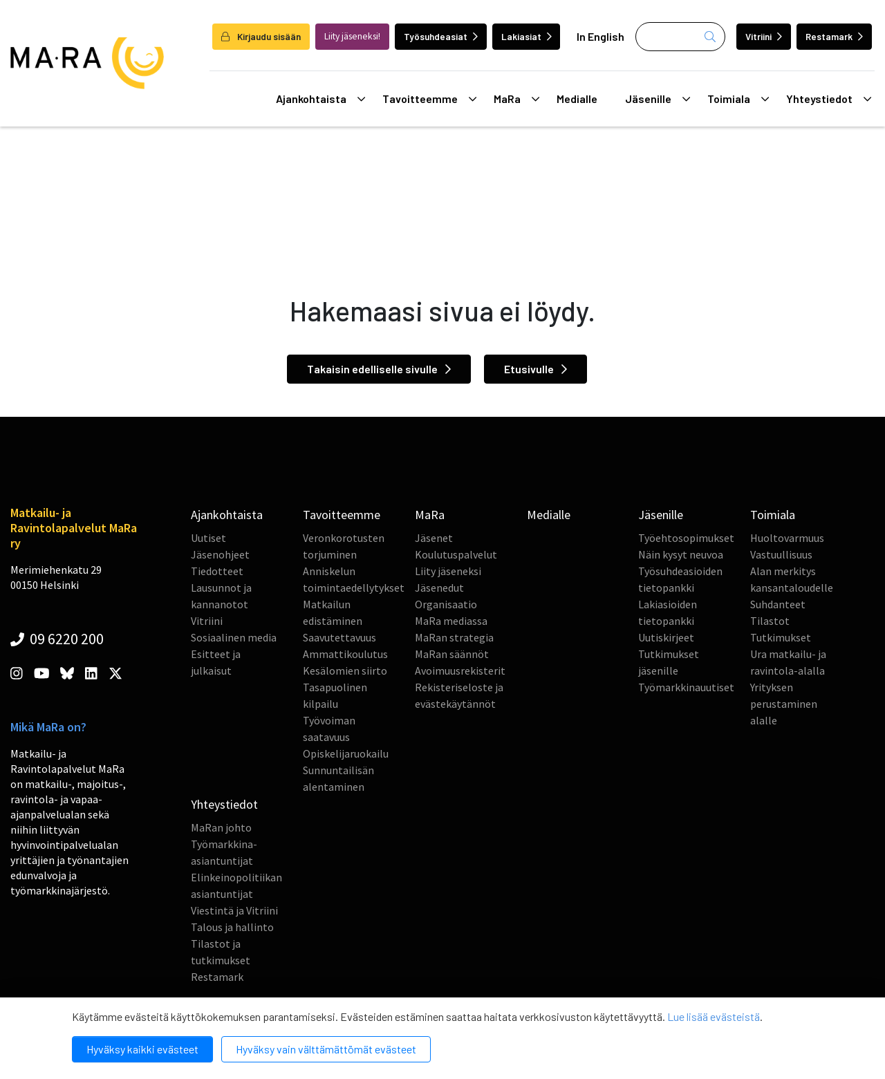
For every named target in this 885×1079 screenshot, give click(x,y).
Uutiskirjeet (666, 637)
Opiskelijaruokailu (346, 753)
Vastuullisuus (781, 554)
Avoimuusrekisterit (460, 670)
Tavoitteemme (429, 98)
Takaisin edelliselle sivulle (379, 368)
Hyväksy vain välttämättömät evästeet (326, 1048)
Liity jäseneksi (448, 571)
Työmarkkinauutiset (686, 687)
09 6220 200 (57, 638)
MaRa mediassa (451, 621)
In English (600, 36)
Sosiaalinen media (234, 637)
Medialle (577, 98)
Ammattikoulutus (345, 654)
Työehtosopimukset (686, 538)
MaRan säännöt (452, 654)
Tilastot (770, 621)
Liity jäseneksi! (352, 36)
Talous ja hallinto (232, 927)
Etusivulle (535, 368)
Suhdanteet (777, 604)
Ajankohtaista (320, 98)
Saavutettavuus (339, 637)
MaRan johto (221, 827)
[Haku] (680, 36)
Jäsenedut (439, 587)
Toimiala (738, 98)
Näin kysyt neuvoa (680, 554)
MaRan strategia (454, 637)
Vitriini (763, 36)
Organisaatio (446, 604)
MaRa (516, 98)
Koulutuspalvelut (456, 554)
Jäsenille (657, 98)
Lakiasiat (526, 36)
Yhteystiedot (828, 98)
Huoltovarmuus (787, 538)
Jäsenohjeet (220, 554)
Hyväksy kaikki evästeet (142, 1048)
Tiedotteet (217, 571)
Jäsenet (434, 538)
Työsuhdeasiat (441, 36)
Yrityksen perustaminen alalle (783, 703)
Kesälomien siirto (345, 670)
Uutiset (208, 538)
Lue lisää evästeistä (713, 1016)
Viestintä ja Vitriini (234, 910)
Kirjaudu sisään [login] (261, 36)
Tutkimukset (780, 637)
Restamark (834, 36)
